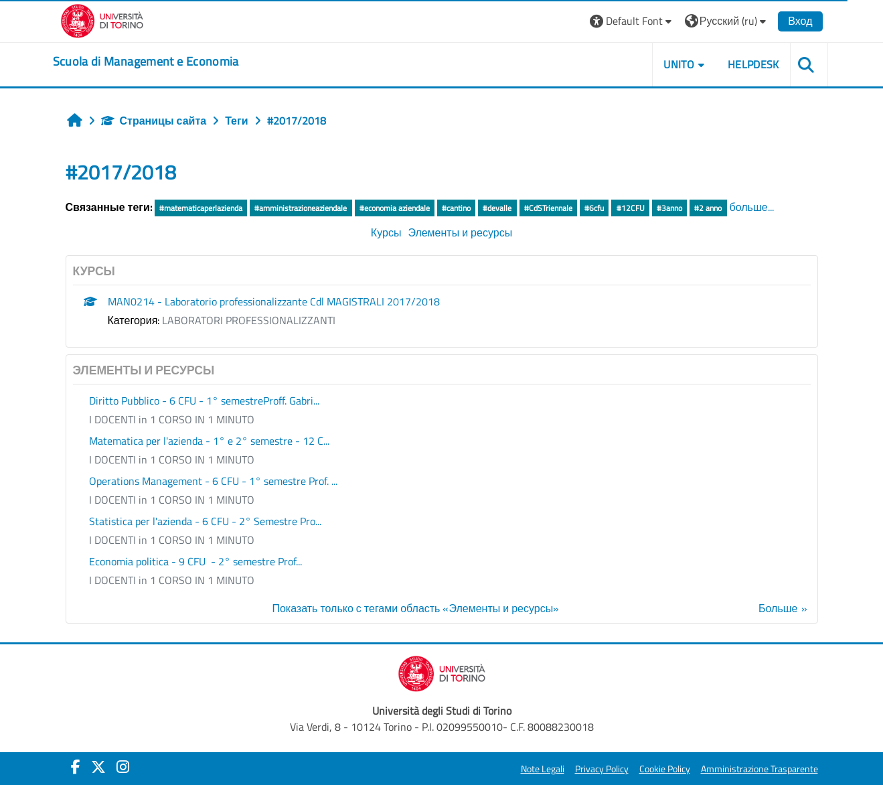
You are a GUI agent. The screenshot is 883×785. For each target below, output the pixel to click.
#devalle (497, 208)
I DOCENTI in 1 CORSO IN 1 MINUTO (171, 419)
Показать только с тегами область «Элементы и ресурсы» (415, 608)
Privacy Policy (602, 769)
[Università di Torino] (102, 19)
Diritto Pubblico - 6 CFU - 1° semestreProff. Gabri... (204, 400)
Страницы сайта (154, 121)
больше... (752, 207)
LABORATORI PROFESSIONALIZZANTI (248, 320)
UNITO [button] (678, 64)
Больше (777, 608)
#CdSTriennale (548, 208)
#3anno (669, 208)
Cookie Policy (664, 769)
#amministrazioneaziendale (300, 208)
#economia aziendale (394, 208)
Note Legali (542, 769)
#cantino (456, 208)
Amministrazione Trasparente (759, 769)
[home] (146, 61)
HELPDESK (753, 64)
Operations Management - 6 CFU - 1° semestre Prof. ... (213, 481)
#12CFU (631, 208)
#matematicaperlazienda (200, 208)
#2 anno (708, 208)
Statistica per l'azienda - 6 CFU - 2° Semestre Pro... (205, 521)
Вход (800, 21)
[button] (632, 21)
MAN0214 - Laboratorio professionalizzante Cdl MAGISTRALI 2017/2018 (274, 301)
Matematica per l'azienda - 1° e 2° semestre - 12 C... (209, 441)
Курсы (386, 232)
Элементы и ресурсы (460, 232)
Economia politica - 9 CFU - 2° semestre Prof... (195, 561)
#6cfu (594, 208)
